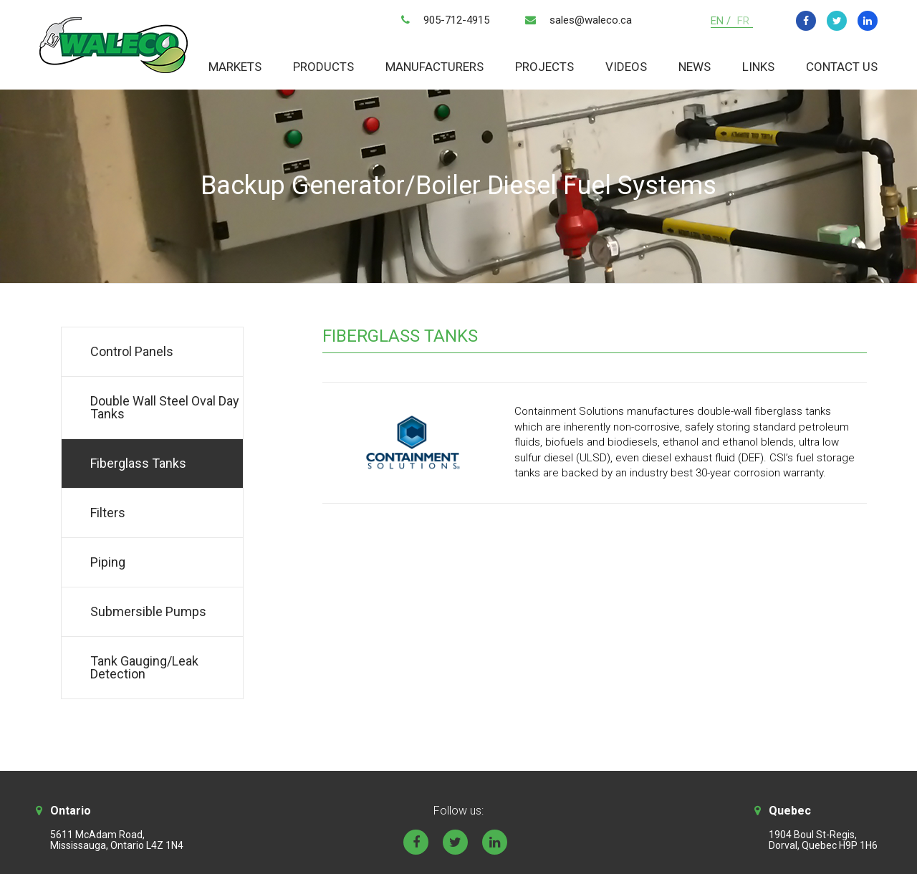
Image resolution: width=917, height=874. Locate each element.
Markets (234, 66)
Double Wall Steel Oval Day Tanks (164, 407)
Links (758, 66)
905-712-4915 (456, 20)
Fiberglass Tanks (138, 463)
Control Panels (131, 351)
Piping (107, 562)
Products (323, 66)
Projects (544, 66)
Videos (626, 66)
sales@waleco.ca (590, 20)
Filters (107, 512)
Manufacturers (434, 66)
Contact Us (842, 66)
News (694, 66)
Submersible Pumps (148, 611)
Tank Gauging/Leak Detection (144, 667)
